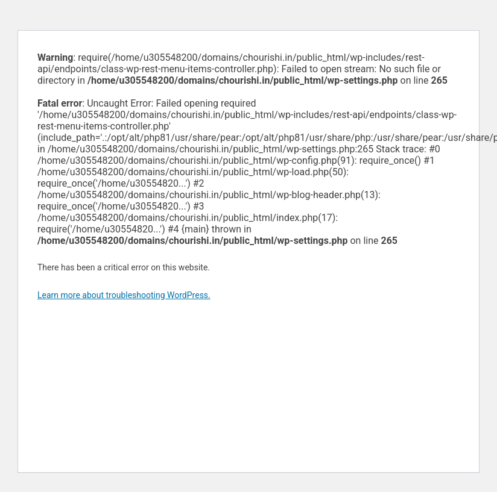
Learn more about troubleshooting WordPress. (124, 295)
